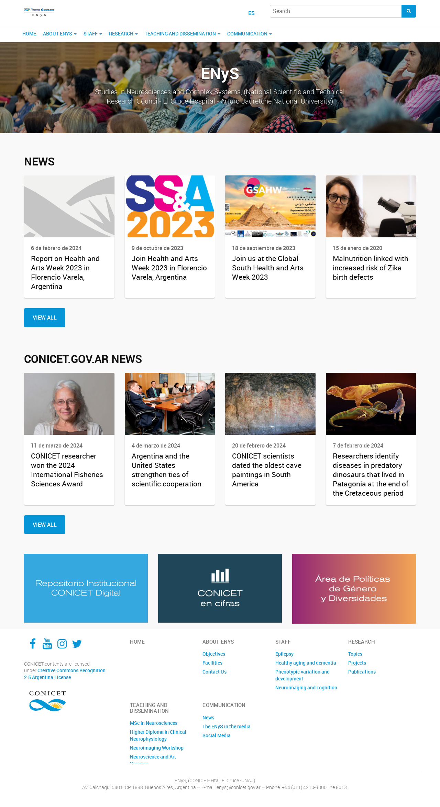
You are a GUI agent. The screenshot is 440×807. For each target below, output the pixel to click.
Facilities (212, 662)
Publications (362, 671)
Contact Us (214, 671)
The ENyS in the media (226, 726)
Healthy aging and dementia (305, 662)
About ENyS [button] (60, 33)
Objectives (213, 653)
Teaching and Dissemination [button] (182, 33)
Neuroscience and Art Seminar (153, 760)
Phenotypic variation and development (302, 675)
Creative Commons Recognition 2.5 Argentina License (65, 673)
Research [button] (123, 33)
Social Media (216, 735)
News (208, 717)
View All (45, 317)
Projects (357, 662)
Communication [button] (249, 33)
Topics (355, 653)
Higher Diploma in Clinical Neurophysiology (158, 735)
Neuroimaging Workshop (157, 747)
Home (29, 33)
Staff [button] (93, 33)
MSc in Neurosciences (153, 723)
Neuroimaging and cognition (306, 687)
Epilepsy (284, 653)
